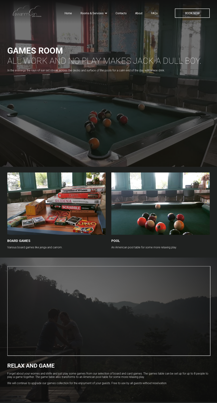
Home (68, 13)
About (138, 13)
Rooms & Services (93, 13)
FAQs (154, 13)
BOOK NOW (192, 13)
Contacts (121, 13)
